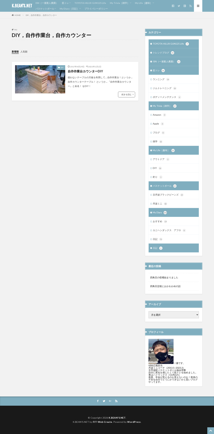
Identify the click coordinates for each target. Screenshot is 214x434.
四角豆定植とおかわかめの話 (165, 286)
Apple (158, 124)
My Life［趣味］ (143, 3)
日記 (158, 239)
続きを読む (127, 94)
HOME (18, 15)
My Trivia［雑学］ (119, 3)
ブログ (159, 132)
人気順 (23, 51)
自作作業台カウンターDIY (85, 71)
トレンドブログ (163, 52)
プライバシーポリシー (96, 8)
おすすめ (160, 221)
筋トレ (65, 3)
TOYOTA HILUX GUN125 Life (90, 3)
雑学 (158, 141)
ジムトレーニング (165, 88)
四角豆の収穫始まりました (164, 277)
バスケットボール (44, 8)
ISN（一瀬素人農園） (46, 3)
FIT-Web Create (102, 421)
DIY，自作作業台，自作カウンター (41, 15)
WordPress (134, 421)
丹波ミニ (160, 203)
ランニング (161, 79)
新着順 (15, 51)
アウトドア (161, 159)
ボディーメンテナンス (167, 97)
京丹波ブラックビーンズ (168, 195)
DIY (62, 68)
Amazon (159, 115)
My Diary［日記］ (69, 8)
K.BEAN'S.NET (22, 6)
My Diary (160, 212)
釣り (158, 177)
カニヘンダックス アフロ (169, 230)
